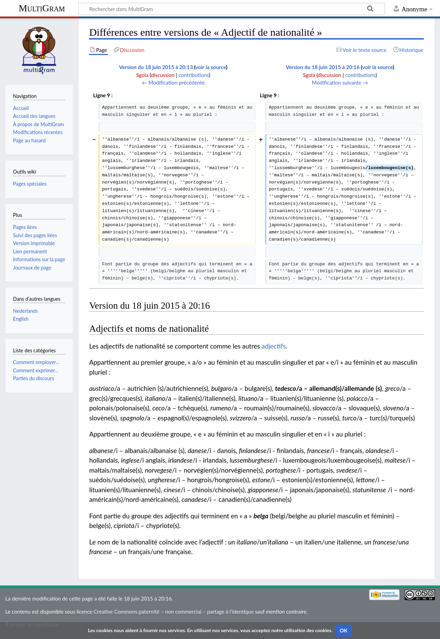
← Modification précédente (173, 82)
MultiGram (42, 8)
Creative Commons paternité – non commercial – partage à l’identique (174, 611)
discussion (162, 75)
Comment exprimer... (35, 370)
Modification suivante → (340, 82)
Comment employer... (36, 362)
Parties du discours (33, 378)
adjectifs (274, 346)
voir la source (211, 67)
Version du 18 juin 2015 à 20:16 (323, 67)
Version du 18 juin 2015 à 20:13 (156, 67)
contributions (193, 75)
